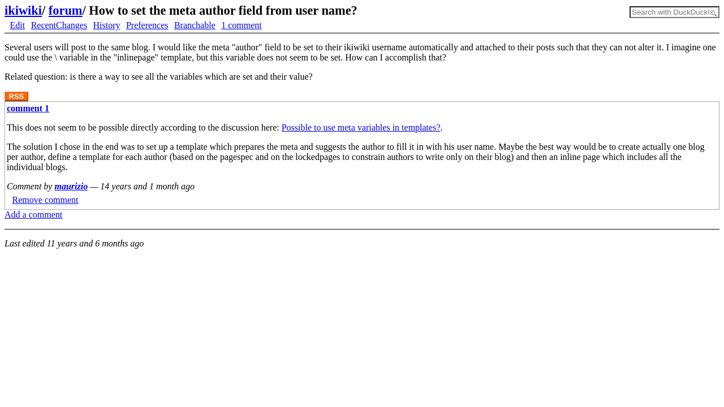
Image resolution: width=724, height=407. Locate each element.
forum (66, 10)
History (106, 25)
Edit (17, 25)
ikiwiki (23, 10)
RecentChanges (59, 25)
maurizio (71, 186)
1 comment (241, 25)
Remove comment (45, 200)
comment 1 (28, 108)
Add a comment (33, 214)
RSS (16, 96)
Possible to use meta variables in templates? (361, 127)
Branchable (195, 25)
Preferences (147, 25)
